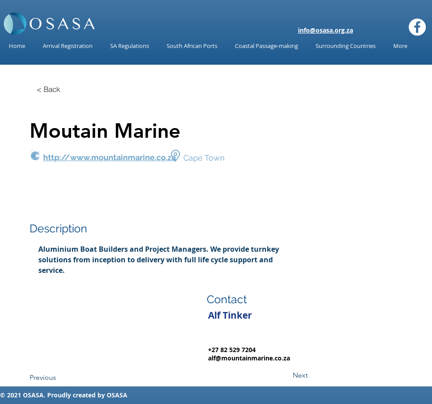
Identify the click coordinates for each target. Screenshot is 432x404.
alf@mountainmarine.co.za (249, 358)
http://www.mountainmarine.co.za (109, 157)
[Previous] (59, 377)
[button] (129, 46)
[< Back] (48, 89)
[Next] (286, 375)
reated (86, 395)
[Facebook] (417, 27)
